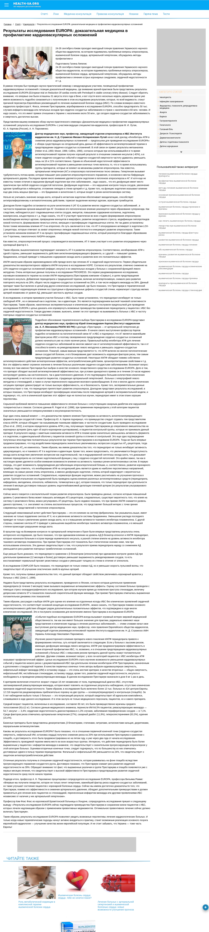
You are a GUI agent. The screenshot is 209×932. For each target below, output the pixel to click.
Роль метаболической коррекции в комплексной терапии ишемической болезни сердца (24, 888)
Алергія (163, 112)
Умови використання (14, 924)
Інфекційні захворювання (171, 101)
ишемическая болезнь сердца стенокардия (180, 290)
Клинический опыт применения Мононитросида (129, 886)
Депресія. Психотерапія (171, 133)
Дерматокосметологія (170, 138)
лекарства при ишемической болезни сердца (177, 227)
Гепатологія (165, 125)
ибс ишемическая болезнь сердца (176, 249)
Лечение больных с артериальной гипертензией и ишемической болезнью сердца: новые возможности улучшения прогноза (94, 890)
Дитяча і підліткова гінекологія (174, 142)
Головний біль (166, 129)
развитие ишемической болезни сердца (179, 240)
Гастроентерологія (168, 121)
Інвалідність (165, 97)
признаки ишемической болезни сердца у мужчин (179, 215)
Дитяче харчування (169, 146)
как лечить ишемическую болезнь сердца (180, 221)
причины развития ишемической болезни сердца (179, 255)
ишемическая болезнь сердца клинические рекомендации (180, 267)
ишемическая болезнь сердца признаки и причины (179, 208)
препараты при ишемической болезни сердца (178, 284)
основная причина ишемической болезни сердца (179, 196)
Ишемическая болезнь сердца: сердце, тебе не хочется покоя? (59, 884)
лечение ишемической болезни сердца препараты (178, 175)
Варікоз (163, 116)
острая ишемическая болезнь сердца (177, 202)
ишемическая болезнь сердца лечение (178, 244)
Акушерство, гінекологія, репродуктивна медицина (178, 107)
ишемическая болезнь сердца (174, 273)
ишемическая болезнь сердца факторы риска (178, 234)
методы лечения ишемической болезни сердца (178, 189)
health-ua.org (29, 4)
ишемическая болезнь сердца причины (178, 278)
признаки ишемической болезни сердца (179, 261)
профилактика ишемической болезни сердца (177, 182)
